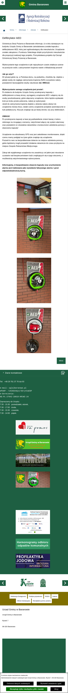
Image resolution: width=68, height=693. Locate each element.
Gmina (13, 28)
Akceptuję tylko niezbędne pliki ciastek (27, 689)
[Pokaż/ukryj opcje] (2, 2)
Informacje (23, 28)
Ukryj (56, 689)
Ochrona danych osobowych (18, 683)
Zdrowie (34, 28)
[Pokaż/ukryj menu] (65, 2)
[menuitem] (18, 593)
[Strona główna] (4, 29)
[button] (3, 18)
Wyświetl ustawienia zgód (50, 683)
